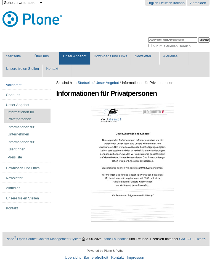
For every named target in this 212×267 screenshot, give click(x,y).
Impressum (136, 257)
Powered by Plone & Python (106, 250)
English (152, 3)
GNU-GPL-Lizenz (192, 239)
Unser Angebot (74, 56)
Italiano (179, 3)
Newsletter (143, 56)
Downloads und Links (110, 56)
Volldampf (13, 85)
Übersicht (73, 257)
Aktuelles (170, 56)
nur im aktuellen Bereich (171, 46)
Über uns (42, 56)
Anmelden (198, 3)
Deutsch (165, 3)
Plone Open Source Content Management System (43, 239)
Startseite (13, 56)
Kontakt (52, 68)
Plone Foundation (115, 239)
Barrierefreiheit (96, 257)
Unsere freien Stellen (22, 68)
